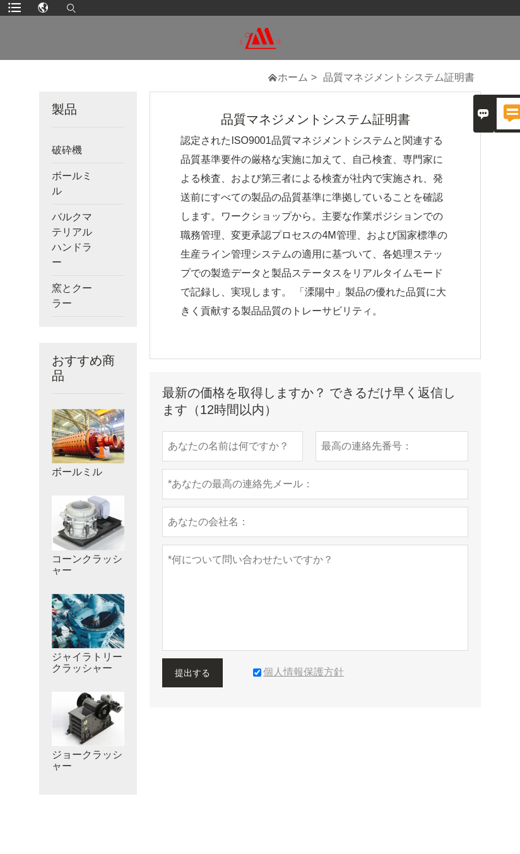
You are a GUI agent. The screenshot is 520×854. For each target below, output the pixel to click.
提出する (192, 673)
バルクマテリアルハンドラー (72, 239)
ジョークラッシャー (87, 760)
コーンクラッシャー (87, 565)
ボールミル (72, 183)
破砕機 (67, 150)
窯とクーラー (72, 296)
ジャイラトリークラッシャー (87, 662)
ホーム (293, 77)
